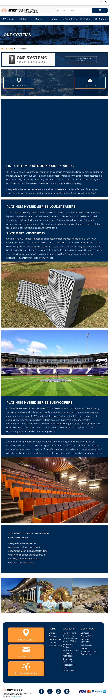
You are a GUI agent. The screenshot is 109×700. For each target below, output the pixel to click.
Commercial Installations (68, 654)
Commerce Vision (16, 696)
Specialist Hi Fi (69, 665)
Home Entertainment (69, 669)
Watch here (28, 562)
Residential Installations (68, 660)
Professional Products (68, 645)
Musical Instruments (72, 650)
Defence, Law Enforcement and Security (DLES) (70, 638)
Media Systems (69, 633)
